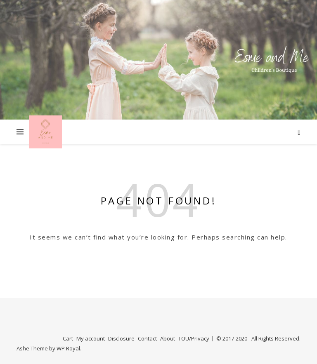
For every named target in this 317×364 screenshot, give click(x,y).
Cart (68, 338)
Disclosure (121, 338)
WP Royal (68, 348)
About (167, 338)
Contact (147, 338)
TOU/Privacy (193, 338)
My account (90, 338)
